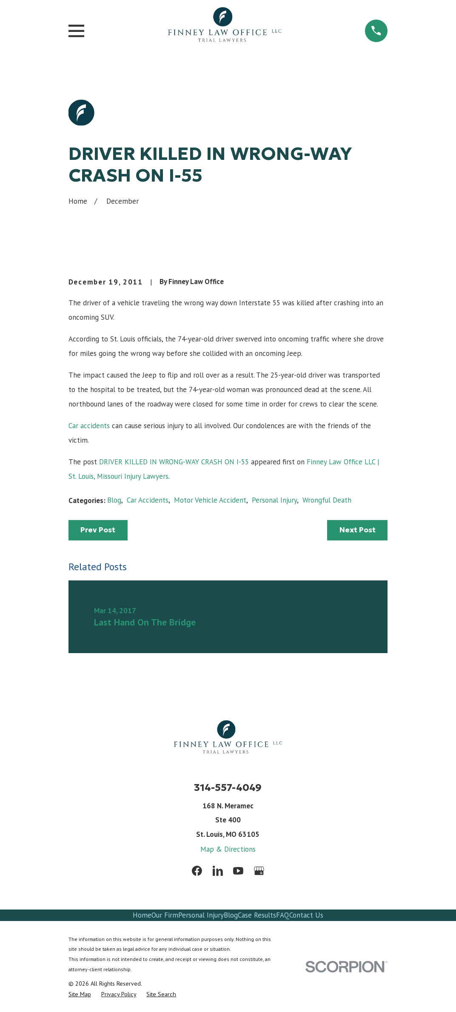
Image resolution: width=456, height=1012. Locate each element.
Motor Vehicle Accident (210, 500)
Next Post (357, 529)
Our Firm (164, 915)
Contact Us (306, 915)
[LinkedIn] (218, 871)
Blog (114, 500)
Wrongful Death (326, 500)
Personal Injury (274, 500)
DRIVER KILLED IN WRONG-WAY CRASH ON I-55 (174, 461)
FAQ (282, 915)
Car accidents (89, 425)
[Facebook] (197, 871)
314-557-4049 (228, 787)
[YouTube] (238, 871)
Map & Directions (228, 849)
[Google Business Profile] (259, 871)
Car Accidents (147, 500)
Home (142, 915)
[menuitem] (79, 994)
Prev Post (97, 529)
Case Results (257, 915)
